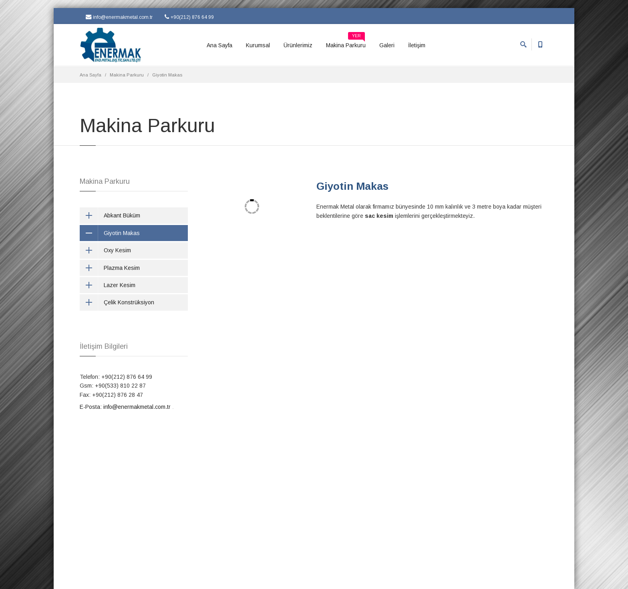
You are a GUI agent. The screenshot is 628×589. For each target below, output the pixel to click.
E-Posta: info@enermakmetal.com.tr (125, 407)
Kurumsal (258, 45)
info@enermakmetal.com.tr (119, 17)
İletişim (416, 45)
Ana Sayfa (219, 45)
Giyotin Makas (352, 186)
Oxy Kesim (105, 250)
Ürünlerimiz (298, 45)
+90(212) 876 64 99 (189, 17)
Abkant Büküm (110, 215)
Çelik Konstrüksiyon (117, 302)
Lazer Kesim (107, 285)
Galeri (387, 45)
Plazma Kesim (110, 268)
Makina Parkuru (346, 42)
